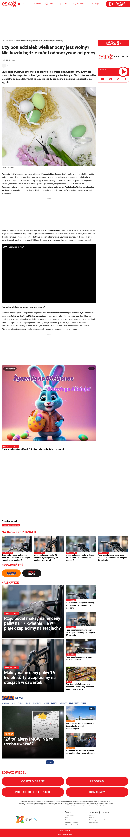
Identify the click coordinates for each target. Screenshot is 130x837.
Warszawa (5, 703)
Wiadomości (9, 40)
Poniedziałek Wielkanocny (11, 525)
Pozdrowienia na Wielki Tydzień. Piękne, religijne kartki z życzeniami (33, 449)
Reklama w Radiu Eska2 (71, 825)
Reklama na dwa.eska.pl (71, 822)
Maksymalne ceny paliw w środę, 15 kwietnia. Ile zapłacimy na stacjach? (81, 556)
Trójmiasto (37, 703)
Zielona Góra (74, 703)
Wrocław (63, 703)
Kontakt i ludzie (69, 815)
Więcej (83, 703)
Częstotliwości (69, 820)
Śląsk (28, 703)
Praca (66, 817)
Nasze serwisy (65, 831)
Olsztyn (54, 703)
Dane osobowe (93, 822)
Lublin (46, 703)
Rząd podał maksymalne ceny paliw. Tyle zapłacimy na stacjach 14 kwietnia (113, 556)
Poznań (20, 703)
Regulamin (92, 815)
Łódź (13, 703)
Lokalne (12, 698)
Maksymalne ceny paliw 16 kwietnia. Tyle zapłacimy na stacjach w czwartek (49, 556)
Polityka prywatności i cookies (97, 820)
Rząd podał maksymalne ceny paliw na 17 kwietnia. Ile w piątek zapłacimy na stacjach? (17, 556)
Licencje (91, 817)
